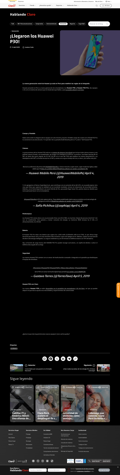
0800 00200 (96, 461)
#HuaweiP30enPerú (30, 199)
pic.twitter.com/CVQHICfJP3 (73, 201)
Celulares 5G (47, 437)
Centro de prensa (83, 441)
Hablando (22, 15)
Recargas (28, 441)
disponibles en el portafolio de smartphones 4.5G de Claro (65, 288)
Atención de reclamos (66, 439)
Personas (12, 1)
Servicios (22, 5)
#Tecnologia (37, 268)
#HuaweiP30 (45, 268)
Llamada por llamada (49, 455)
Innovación (63, 24)
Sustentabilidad (82, 437)
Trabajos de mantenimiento (85, 448)
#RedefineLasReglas (63, 169)
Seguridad (81, 24)
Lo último (14, 348)
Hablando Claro (72, 5)
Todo (12, 24)
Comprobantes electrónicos (51, 451)
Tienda (32, 5)
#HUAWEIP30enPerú (52, 167)
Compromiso (39, 24)
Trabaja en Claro (82, 444)
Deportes (59, 5)
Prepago (28, 434)
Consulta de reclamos (66, 442)
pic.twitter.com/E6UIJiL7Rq (79, 169)
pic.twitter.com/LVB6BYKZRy (76, 272)
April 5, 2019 (81, 276)
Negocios (72, 24)
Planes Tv (11, 444)
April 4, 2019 (79, 205)
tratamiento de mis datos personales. (85, 468)
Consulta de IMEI (48, 434)
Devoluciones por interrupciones (65, 434)
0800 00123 (106, 461)
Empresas (21, 1)
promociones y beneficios (83, 471)
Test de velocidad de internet (51, 448)
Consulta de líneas (48, 444)
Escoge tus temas (104, 470)
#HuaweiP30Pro (55, 268)
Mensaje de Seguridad (67, 451)
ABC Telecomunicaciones (25, 24)
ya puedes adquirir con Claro (75, 90)
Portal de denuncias (83, 451)
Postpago (28, 437)
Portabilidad (29, 448)
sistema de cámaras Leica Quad (62, 152)
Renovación (29, 444)
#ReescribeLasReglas (67, 268)
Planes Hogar (12, 441)
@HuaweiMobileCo (80, 268)
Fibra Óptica (11, 437)
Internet (10, 434)
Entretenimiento (51, 24)
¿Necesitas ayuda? (45, 5)
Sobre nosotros (82, 434)
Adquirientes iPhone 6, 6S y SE (68, 446)
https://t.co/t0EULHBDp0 (49, 169)
